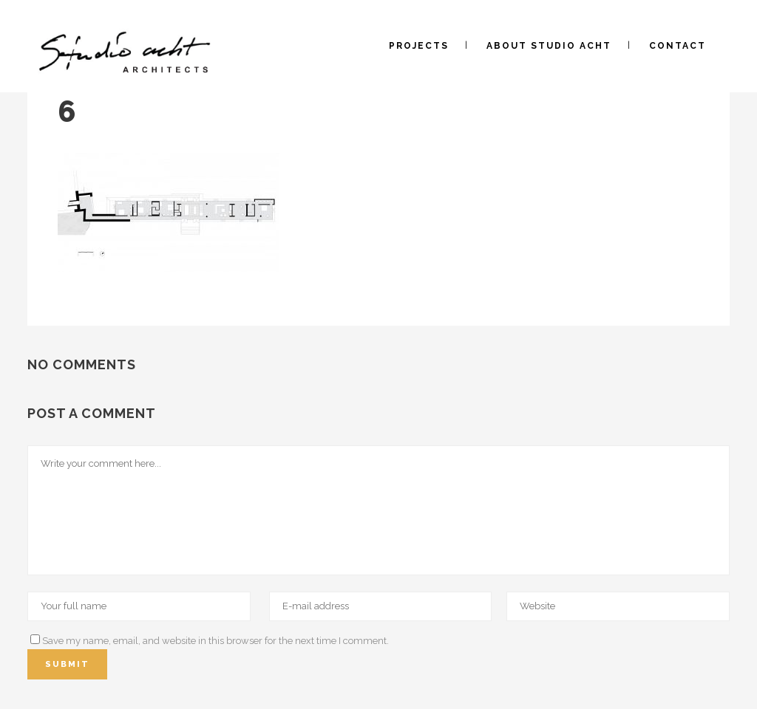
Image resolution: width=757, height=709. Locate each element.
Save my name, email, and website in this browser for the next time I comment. (215, 640)
